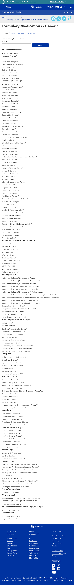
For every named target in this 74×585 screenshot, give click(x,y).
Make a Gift (33, 558)
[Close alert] (70, 2)
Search (4, 41)
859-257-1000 (57, 551)
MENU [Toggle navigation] (68, 12)
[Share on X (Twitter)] (58, 18)
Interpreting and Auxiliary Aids (13, 580)
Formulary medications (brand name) (22, 33)
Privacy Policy (12, 553)
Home (4, 17)
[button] (6, 7)
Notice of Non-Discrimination (38, 580)
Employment (34, 548)
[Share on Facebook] (53, 18)
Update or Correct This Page (61, 580)
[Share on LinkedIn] (64, 18)
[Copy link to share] (69, 18)
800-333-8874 (57, 554)
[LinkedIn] (58, 569)
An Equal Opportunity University (56, 578)
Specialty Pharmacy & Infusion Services (34, 20)
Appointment (12, 538)
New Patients (12, 546)
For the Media (34, 551)
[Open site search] (71, 7)
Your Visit (10, 556)
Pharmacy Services (13, 20)
